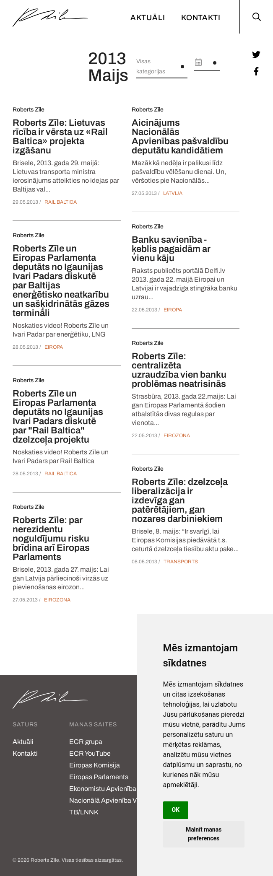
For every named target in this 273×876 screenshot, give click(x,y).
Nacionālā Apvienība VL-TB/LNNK (105, 806)
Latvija (172, 193)
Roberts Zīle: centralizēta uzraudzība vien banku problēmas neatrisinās (179, 370)
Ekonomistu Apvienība (102, 788)
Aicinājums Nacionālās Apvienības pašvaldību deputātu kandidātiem (180, 136)
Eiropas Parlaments (98, 776)
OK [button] (176, 809)
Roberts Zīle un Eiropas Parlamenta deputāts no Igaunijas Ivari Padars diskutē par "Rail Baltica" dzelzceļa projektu (58, 416)
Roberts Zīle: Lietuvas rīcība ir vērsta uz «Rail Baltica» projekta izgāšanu (60, 136)
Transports (181, 562)
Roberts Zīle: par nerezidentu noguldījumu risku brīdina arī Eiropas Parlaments (51, 539)
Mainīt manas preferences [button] (204, 834)
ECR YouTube (90, 753)
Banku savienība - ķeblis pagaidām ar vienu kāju (171, 249)
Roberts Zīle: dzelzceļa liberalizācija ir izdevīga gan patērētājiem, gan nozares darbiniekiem (180, 500)
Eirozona (57, 600)
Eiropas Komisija (94, 765)
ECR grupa (85, 741)
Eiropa (53, 347)
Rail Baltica (60, 202)
